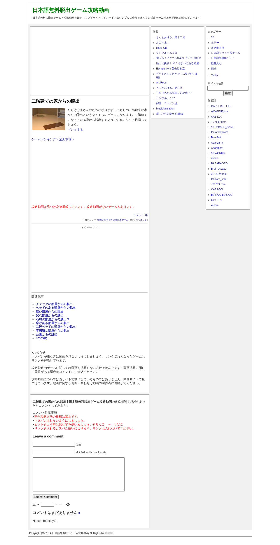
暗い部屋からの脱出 (49, 311)
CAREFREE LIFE (221, 106)
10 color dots (218, 121)
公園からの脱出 (46, 334)
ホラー (215, 42)
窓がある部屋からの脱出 (53, 323)
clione (214, 158)
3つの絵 (41, 338)
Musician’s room (165, 108)
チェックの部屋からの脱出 (54, 304)
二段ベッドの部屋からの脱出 (56, 326)
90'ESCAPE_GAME (222, 127)
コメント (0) (140, 215)
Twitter (215, 75)
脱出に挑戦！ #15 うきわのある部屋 (177, 63)
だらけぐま (141, 220)
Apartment (217, 147)
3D (212, 37)
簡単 (213, 68)
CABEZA (216, 116)
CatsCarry (217, 142)
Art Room (161, 82)
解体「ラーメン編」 (168, 103)
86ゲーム (216, 199)
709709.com (218, 184)
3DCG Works (218, 173)
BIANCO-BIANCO (221, 194)
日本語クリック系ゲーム (225, 52)
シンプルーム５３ (166, 52)
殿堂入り (216, 63)
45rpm (215, 205)
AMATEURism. (220, 111)
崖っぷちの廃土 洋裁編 (169, 113)
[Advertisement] (89, 59)
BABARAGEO (219, 163)
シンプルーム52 (165, 98)
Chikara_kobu (219, 179)
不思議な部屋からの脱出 (53, 330)
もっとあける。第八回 (169, 87)
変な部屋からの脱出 (49, 315)
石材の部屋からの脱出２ (53, 319)
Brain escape (218, 168)
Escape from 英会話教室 (170, 68)
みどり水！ (162, 42)
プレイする (75, 129)
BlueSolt (216, 137)
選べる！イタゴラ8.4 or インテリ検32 (178, 58)
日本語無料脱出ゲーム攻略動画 (70, 10)
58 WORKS (218, 153)
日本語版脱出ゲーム (118, 220)
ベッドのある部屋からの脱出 (56, 307)
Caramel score (219, 132)
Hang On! (161, 47)
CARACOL (217, 189)
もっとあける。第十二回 (170, 37)
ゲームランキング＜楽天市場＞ (53, 139)
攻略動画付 (102, 220)
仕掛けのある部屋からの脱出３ (174, 93)
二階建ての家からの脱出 (56, 101)
